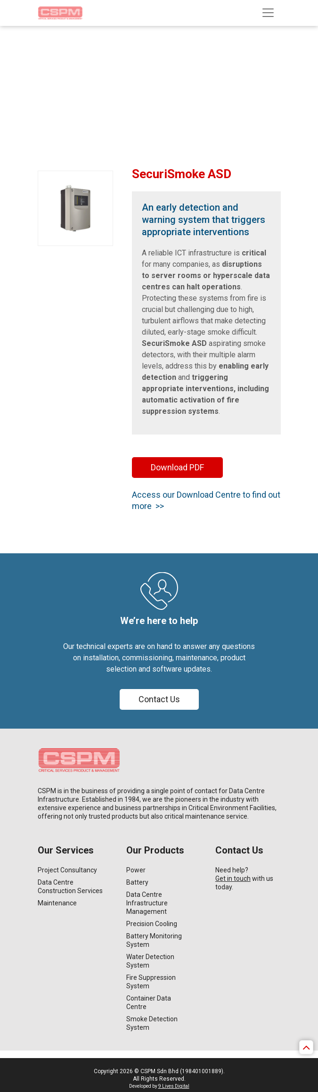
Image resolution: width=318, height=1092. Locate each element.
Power (136, 870)
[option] (159, 79)
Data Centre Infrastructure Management (147, 903)
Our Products (90, 64)
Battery (137, 882)
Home (56, 64)
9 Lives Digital (173, 1086)
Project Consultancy (67, 870)
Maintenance (57, 903)
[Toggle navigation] (268, 13)
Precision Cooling (151, 924)
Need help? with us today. (244, 878)
